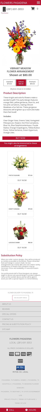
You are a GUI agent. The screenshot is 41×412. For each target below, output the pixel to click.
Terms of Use (20, 403)
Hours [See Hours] (30, 409)
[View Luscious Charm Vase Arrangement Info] (20, 230)
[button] (34, 9)
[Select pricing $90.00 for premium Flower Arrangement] (32, 83)
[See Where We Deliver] (20, 298)
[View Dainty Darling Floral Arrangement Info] (20, 196)
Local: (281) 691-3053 (21, 342)
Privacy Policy (10, 399)
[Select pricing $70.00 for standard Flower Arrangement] (9, 83)
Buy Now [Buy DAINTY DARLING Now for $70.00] (22, 214)
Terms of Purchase (27, 399)
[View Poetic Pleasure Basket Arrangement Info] (20, 163)
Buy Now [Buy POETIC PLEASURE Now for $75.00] (22, 180)
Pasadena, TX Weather (10, 392)
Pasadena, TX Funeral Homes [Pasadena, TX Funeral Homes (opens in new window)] (14, 380)
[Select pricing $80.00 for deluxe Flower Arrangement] (21, 83)
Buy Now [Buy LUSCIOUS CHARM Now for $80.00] (22, 247)
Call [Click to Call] (10, 409)
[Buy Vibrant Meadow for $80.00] (20, 138)
